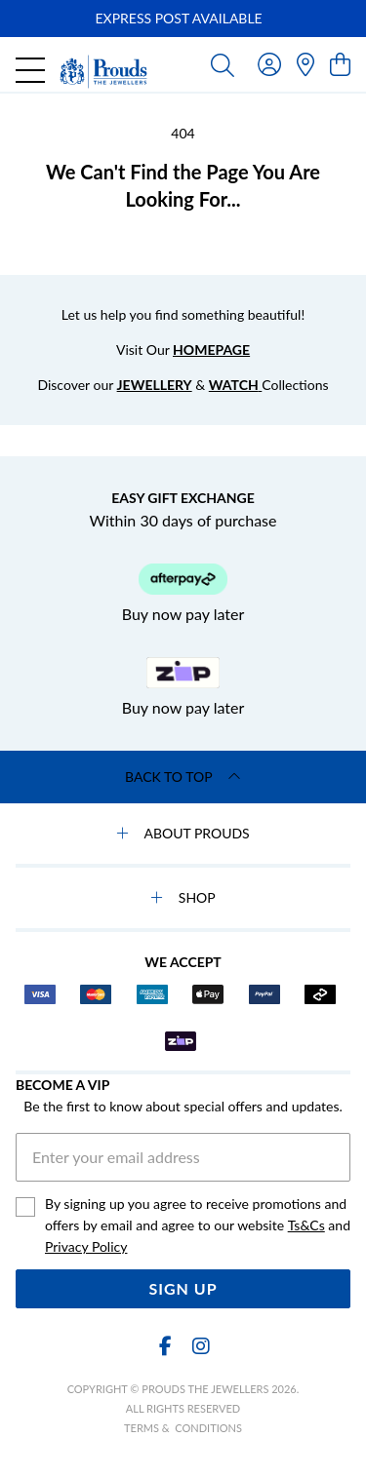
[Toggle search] (222, 64)
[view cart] (340, 64)
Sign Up (182, 1288)
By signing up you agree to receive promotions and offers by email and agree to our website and (197, 1226)
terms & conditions (183, 1427)
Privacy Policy (86, 1246)
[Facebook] (166, 1346)
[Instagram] (200, 1346)
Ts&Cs (306, 1225)
